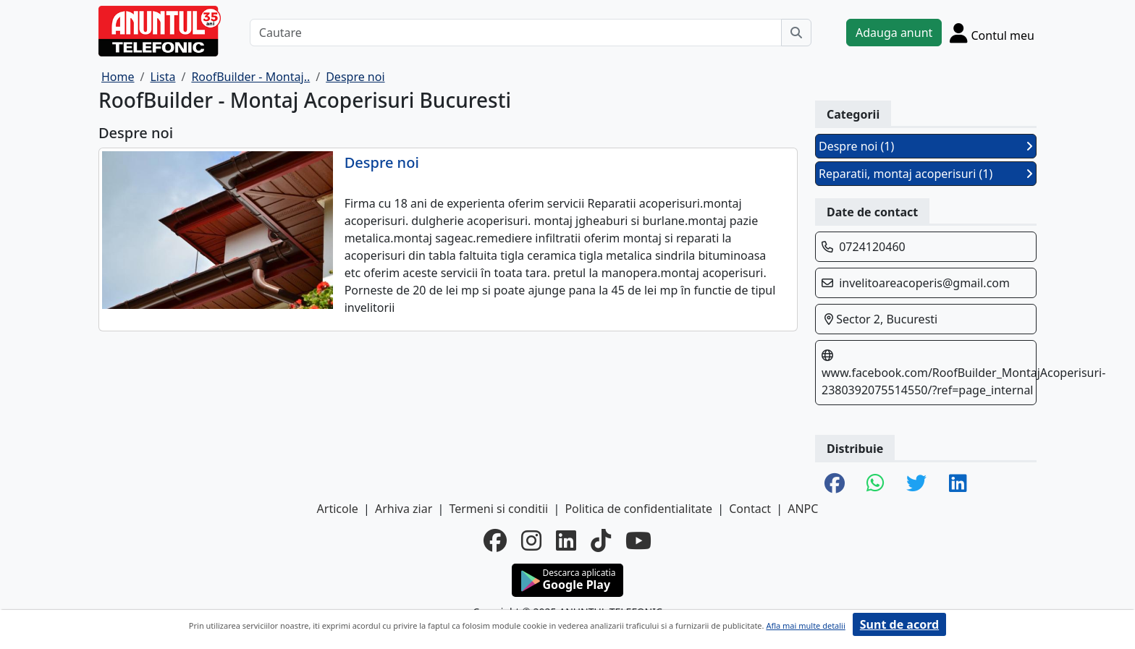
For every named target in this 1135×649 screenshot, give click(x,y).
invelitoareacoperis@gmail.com (924, 283)
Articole (337, 509)
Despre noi (382, 162)
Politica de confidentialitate (638, 509)
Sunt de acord (899, 624)
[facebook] (495, 540)
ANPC (803, 509)
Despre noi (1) (926, 146)
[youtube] (638, 540)
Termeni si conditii (498, 509)
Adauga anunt (894, 33)
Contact (750, 509)
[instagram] (531, 540)
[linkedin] (566, 540)
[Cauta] (796, 32)
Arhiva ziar (403, 509)
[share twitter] (916, 484)
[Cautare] (516, 32)
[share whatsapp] (875, 484)
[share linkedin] (958, 484)
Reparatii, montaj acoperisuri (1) (926, 174)
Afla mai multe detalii (805, 625)
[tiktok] (601, 540)
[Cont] (992, 33)
